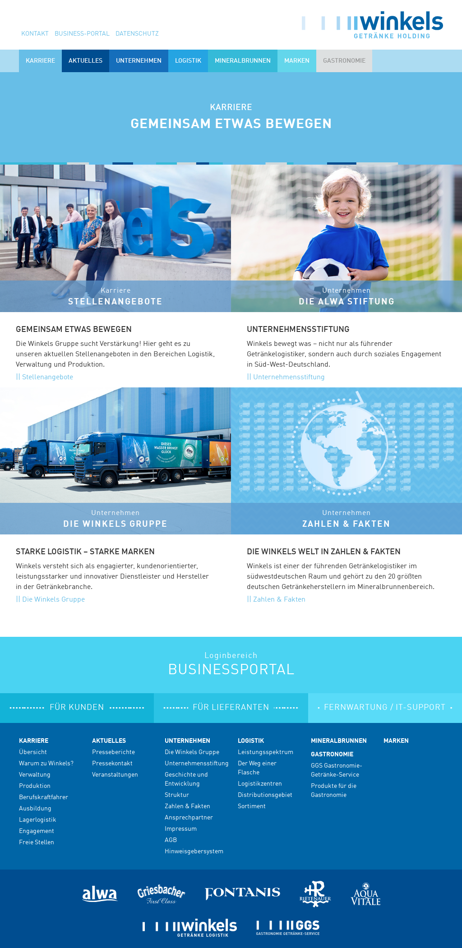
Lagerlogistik (37, 820)
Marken (297, 61)
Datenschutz (137, 34)
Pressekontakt (112, 763)
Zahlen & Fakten (279, 599)
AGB (171, 840)
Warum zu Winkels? (46, 763)
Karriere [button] (40, 61)
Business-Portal (82, 34)
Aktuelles (109, 741)
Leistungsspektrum (265, 752)
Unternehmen (187, 741)
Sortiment (252, 806)
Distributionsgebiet (265, 795)
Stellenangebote (47, 377)
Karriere (33, 741)
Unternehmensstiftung (289, 377)
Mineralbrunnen (243, 61)
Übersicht (33, 752)
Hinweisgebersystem (194, 851)
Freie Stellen (36, 842)
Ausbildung (35, 808)
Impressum (181, 829)
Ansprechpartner (189, 818)
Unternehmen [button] (139, 61)
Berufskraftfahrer (43, 797)
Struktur (177, 795)
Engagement (36, 831)
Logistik (251, 741)
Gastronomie (332, 754)
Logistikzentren (260, 784)
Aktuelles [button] (85, 61)
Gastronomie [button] (344, 61)
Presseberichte (113, 752)
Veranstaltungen (115, 775)
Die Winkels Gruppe (53, 599)
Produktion (35, 786)
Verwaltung (35, 775)
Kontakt (35, 34)
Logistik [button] (188, 61)
